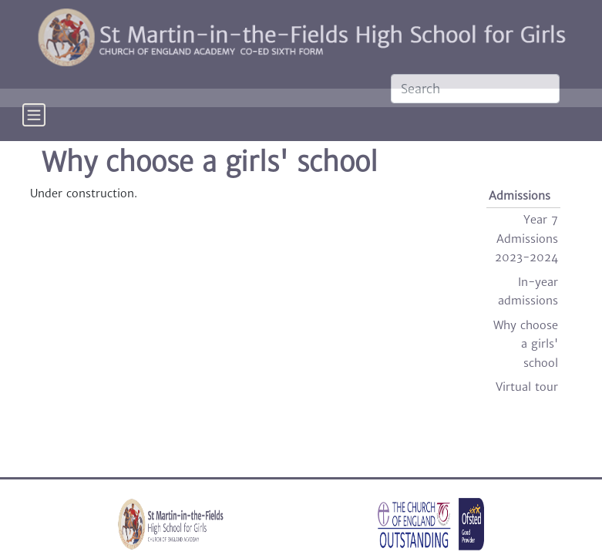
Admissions (519, 196)
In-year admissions (528, 291)
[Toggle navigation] (33, 125)
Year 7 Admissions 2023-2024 (526, 238)
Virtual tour (527, 387)
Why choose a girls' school (525, 344)
